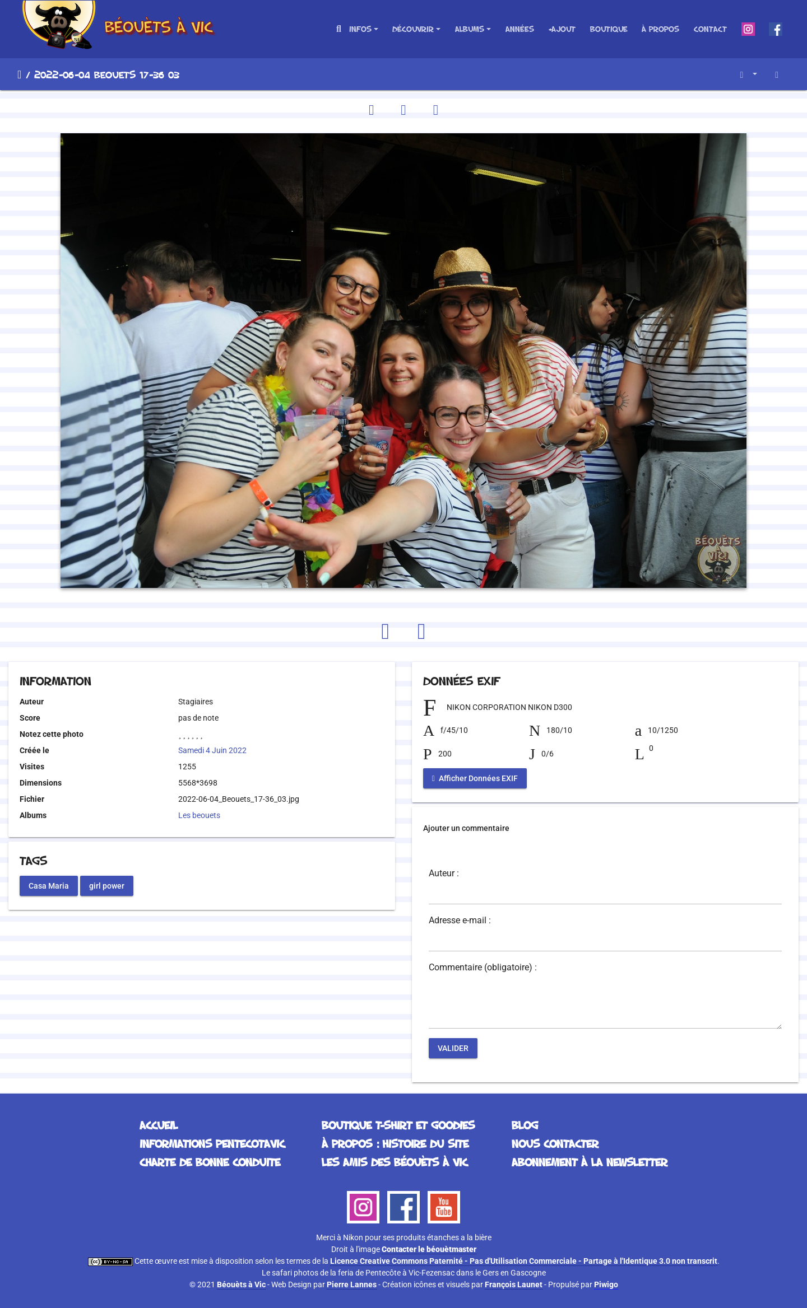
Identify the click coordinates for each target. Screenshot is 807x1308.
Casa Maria (49, 885)
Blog (525, 1125)
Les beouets (199, 815)
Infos (360, 29)
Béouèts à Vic (241, 1284)
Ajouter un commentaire (466, 828)
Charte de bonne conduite (210, 1162)
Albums (469, 29)
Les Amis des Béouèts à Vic (394, 1162)
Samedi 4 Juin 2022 (212, 750)
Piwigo (606, 1284)
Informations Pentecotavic (212, 1143)
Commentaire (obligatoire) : (483, 967)
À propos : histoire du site (395, 1143)
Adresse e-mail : (460, 920)
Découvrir (413, 29)
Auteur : (444, 873)
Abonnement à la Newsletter (589, 1162)
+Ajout (562, 29)
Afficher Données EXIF (475, 778)
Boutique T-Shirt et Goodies (398, 1125)
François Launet (513, 1284)
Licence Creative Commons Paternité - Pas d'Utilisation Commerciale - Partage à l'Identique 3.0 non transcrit (523, 1260)
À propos (660, 29)
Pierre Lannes (352, 1284)
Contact (710, 29)
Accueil (19, 74)
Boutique (609, 29)
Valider (453, 1048)
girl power (106, 885)
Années (519, 29)
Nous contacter (555, 1143)
